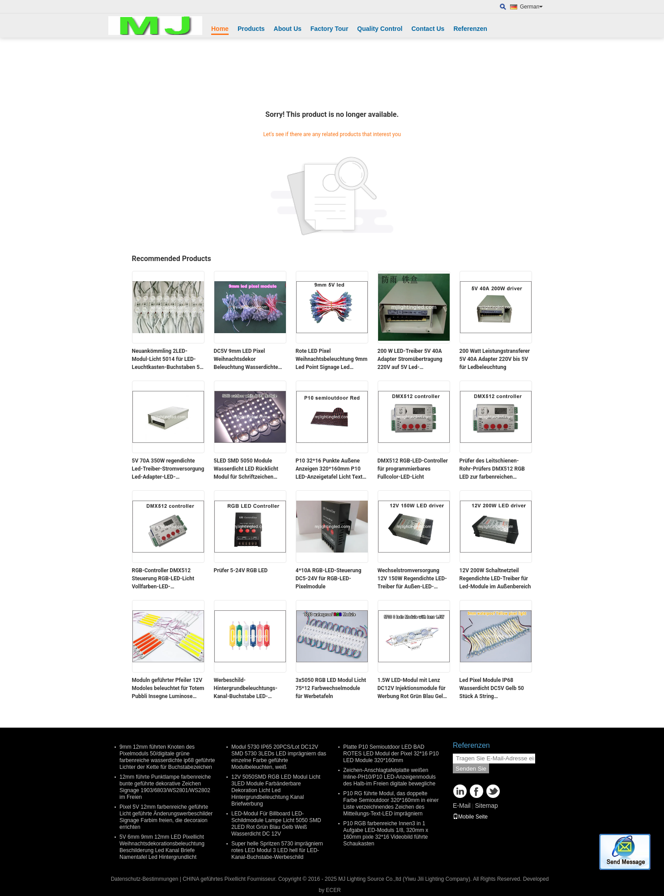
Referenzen (470, 28)
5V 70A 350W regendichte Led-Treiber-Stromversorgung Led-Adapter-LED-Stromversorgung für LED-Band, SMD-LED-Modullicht (168, 469)
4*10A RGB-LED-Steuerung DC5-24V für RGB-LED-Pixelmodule (329, 578)
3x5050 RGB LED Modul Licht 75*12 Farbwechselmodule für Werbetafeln (331, 688)
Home (220, 28)
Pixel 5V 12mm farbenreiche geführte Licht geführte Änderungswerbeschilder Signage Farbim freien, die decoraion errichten (166, 817)
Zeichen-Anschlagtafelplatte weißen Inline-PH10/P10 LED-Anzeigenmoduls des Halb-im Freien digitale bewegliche (389, 777)
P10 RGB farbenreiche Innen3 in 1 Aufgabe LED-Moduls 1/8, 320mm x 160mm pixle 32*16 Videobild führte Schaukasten (385, 833)
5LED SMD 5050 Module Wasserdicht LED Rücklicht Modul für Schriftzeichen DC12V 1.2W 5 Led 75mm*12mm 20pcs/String (247, 469)
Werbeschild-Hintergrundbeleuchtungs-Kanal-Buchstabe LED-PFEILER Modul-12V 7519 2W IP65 (249, 688)
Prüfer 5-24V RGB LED (241, 570)
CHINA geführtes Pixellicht (214, 879)
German (531, 7)
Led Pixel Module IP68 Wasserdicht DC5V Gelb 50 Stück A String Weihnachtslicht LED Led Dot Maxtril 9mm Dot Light (494, 688)
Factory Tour (330, 28)
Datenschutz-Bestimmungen (145, 879)
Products (251, 28)
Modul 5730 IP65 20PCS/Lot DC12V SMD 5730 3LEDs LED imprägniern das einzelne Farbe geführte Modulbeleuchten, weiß (278, 757)
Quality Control (379, 28)
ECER (333, 890)
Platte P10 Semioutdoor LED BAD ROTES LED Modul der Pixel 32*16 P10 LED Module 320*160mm (390, 753)
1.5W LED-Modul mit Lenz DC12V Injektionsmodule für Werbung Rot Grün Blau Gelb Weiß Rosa (412, 688)
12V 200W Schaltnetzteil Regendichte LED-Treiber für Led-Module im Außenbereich (495, 578)
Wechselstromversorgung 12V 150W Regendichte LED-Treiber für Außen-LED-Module (412, 579)
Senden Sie (470, 768)
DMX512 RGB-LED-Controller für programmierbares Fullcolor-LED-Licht (413, 469)
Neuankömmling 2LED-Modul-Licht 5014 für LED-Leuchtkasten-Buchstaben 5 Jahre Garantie (166, 359)
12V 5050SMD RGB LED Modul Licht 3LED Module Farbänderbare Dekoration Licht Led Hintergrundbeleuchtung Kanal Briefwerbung (275, 790)
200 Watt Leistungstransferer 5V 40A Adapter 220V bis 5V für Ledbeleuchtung (495, 359)
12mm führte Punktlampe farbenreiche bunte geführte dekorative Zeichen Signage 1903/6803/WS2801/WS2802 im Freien (165, 787)
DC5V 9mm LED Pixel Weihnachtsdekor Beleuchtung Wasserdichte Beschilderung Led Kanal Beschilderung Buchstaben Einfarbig (246, 359)
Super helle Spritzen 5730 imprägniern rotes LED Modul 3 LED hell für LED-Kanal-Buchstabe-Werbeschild (277, 850)
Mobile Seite (470, 817)
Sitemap (486, 805)
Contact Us (427, 28)
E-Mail (462, 805)
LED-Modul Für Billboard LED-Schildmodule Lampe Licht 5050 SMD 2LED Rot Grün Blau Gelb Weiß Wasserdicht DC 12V (276, 823)
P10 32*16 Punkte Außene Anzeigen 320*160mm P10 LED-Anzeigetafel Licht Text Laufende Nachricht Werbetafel (329, 469)
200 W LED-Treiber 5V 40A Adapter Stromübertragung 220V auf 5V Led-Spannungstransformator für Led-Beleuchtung (412, 359)
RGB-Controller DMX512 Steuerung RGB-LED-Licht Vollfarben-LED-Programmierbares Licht (163, 579)
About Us (288, 28)
